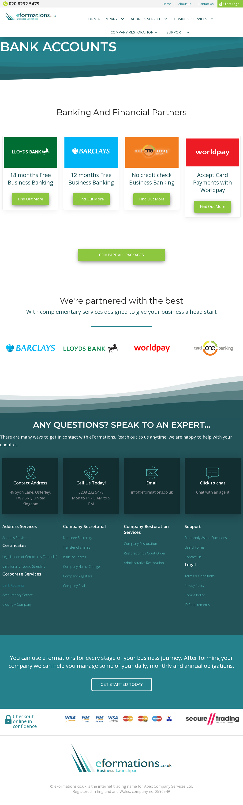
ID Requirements (197, 604)
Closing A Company (16, 604)
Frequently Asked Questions (206, 537)
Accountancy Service (17, 595)
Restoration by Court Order (144, 553)
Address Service (14, 537)
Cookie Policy (195, 595)
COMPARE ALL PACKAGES (121, 262)
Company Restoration (140, 543)
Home (167, 4)
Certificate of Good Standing (23, 566)
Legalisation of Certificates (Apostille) (29, 556)
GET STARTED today (122, 692)
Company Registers (77, 576)
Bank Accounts (13, 585)
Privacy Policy (194, 585)
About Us (184, 4)
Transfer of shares (76, 547)
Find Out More (30, 199)
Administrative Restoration (144, 563)
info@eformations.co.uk (152, 491)
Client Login (231, 4)
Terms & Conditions (200, 576)
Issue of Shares (74, 557)
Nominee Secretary (77, 537)
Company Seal (74, 585)
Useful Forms (195, 547)
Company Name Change (81, 566)
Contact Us (206, 4)
